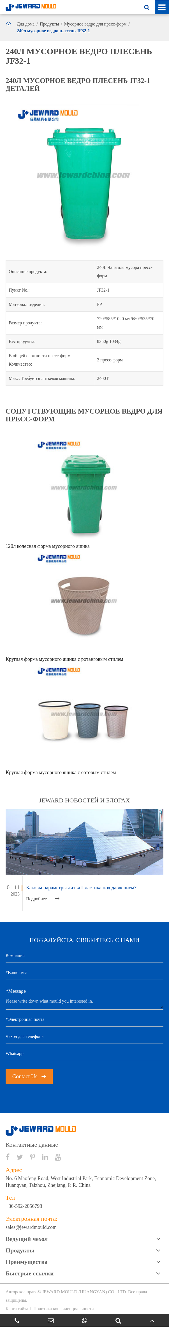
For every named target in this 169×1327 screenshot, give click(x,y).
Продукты (49, 24)
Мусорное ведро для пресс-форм (95, 24)
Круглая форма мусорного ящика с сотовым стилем (61, 772)
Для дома (25, 24)
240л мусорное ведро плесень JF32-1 (53, 30)
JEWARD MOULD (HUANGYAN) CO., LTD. (84, 1291)
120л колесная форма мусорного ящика (48, 546)
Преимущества (27, 1261)
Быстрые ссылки (30, 1273)
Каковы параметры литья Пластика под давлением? (81, 887)
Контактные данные (32, 1144)
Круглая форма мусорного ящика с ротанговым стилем (64, 659)
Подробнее (42, 898)
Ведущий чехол (27, 1238)
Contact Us (29, 1076)
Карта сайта (17, 1308)
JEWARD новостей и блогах (84, 800)
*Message (16, 991)
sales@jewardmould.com (31, 1227)
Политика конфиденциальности (63, 1308)
